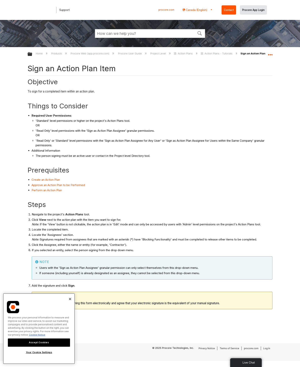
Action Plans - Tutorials (217, 53)
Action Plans (183, 53)
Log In (266, 348)
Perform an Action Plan (47, 190)
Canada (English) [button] (196, 9)
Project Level (158, 53)
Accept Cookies (39, 342)
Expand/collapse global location (270, 53)
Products (57, 53)
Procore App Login (253, 9)
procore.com (166, 9)
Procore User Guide (130, 53)
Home (39, 53)
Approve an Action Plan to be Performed (58, 185)
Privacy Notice (207, 348)
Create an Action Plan (46, 179)
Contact (229, 9)
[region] (39, 328)
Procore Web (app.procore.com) (90, 53)
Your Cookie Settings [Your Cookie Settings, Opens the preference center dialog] (39, 352)
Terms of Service (229, 348)
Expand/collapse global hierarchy (32, 54)
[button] (199, 33)
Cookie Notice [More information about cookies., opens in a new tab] (37, 334)
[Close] (70, 299)
